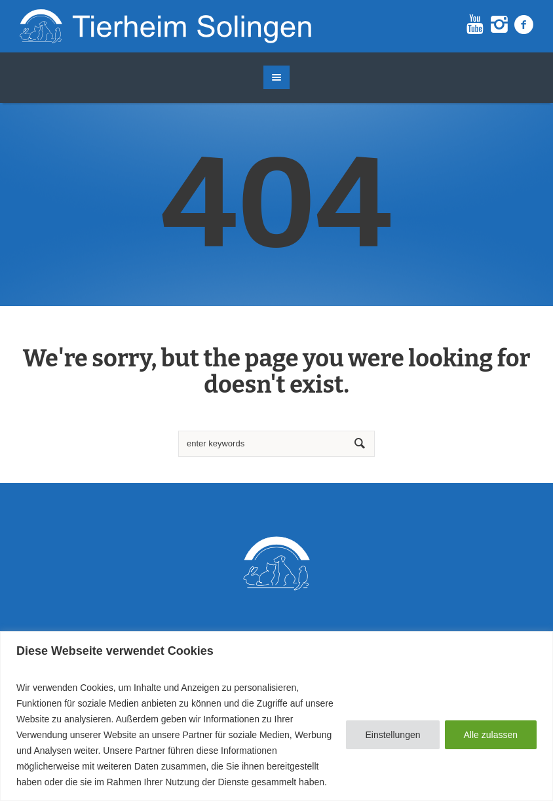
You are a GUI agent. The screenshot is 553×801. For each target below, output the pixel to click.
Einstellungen (392, 735)
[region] (276, 716)
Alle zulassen (491, 735)
